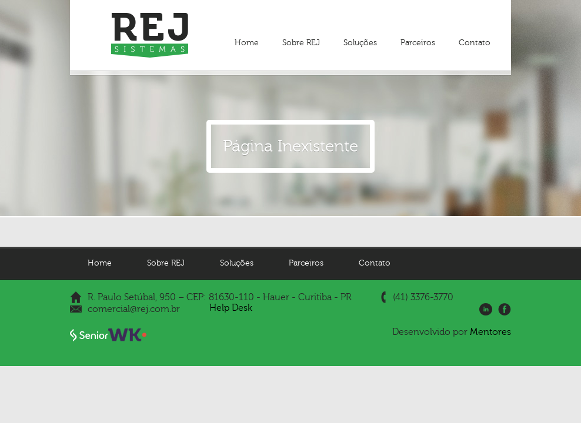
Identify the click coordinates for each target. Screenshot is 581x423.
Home (247, 42)
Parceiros (417, 42)
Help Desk (230, 308)
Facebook (504, 309)
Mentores (490, 332)
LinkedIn (485, 309)
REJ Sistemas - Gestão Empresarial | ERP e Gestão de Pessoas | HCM (149, 35)
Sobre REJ (301, 42)
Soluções (360, 42)
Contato (474, 42)
